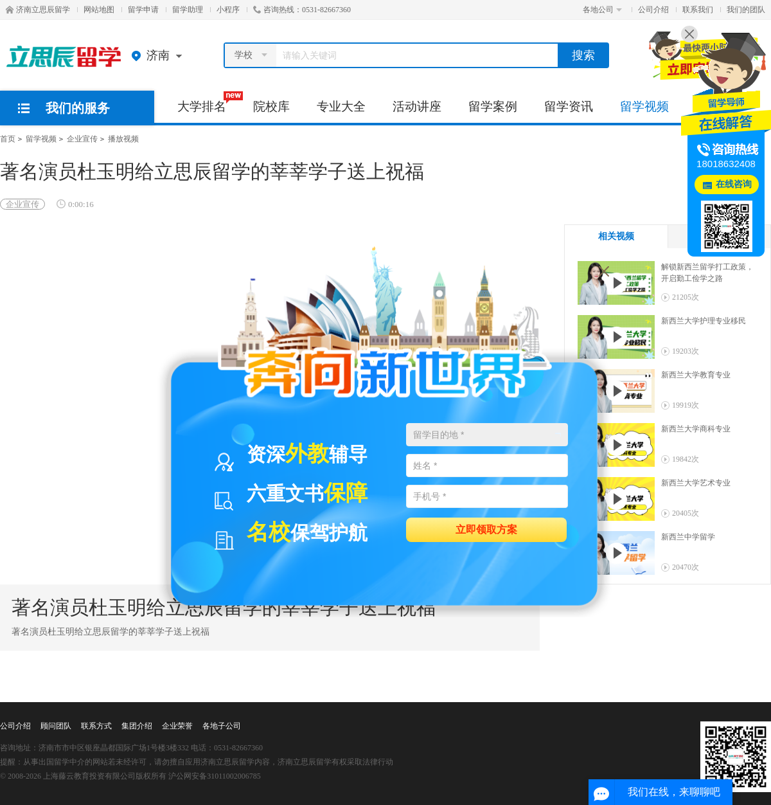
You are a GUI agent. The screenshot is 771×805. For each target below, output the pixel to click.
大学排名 (208, 102)
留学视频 (644, 106)
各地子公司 (221, 725)
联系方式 (96, 725)
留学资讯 (568, 106)
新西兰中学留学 (688, 536)
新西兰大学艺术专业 (696, 482)
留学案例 (492, 106)
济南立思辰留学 (38, 9)
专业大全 (341, 106)
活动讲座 (417, 106)
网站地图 (99, 9)
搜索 (583, 55)
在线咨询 (734, 184)
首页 (7, 138)
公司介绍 (653, 9)
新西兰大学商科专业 (696, 428)
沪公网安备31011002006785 (214, 776)
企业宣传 (82, 138)
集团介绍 (136, 725)
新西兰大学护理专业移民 (703, 320)
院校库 (271, 106)
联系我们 (697, 9)
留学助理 (187, 9)
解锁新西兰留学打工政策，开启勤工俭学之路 (707, 272)
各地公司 (602, 9)
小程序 (228, 9)
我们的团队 (746, 9)
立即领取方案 (486, 529)
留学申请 (143, 9)
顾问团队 (55, 725)
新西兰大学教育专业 (696, 374)
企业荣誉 (177, 725)
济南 (159, 55)
